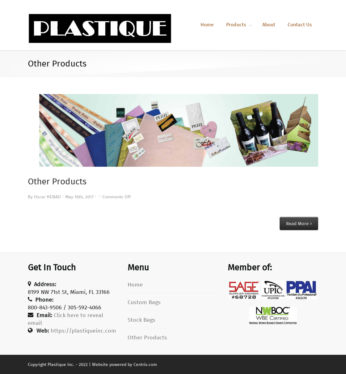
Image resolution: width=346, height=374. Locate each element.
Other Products (57, 181)
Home (207, 25)
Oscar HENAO (47, 197)
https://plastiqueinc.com (83, 330)
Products (236, 25)
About (268, 25)
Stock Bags (141, 319)
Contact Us (300, 25)
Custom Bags (144, 302)
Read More (297, 223)
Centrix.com (145, 364)
